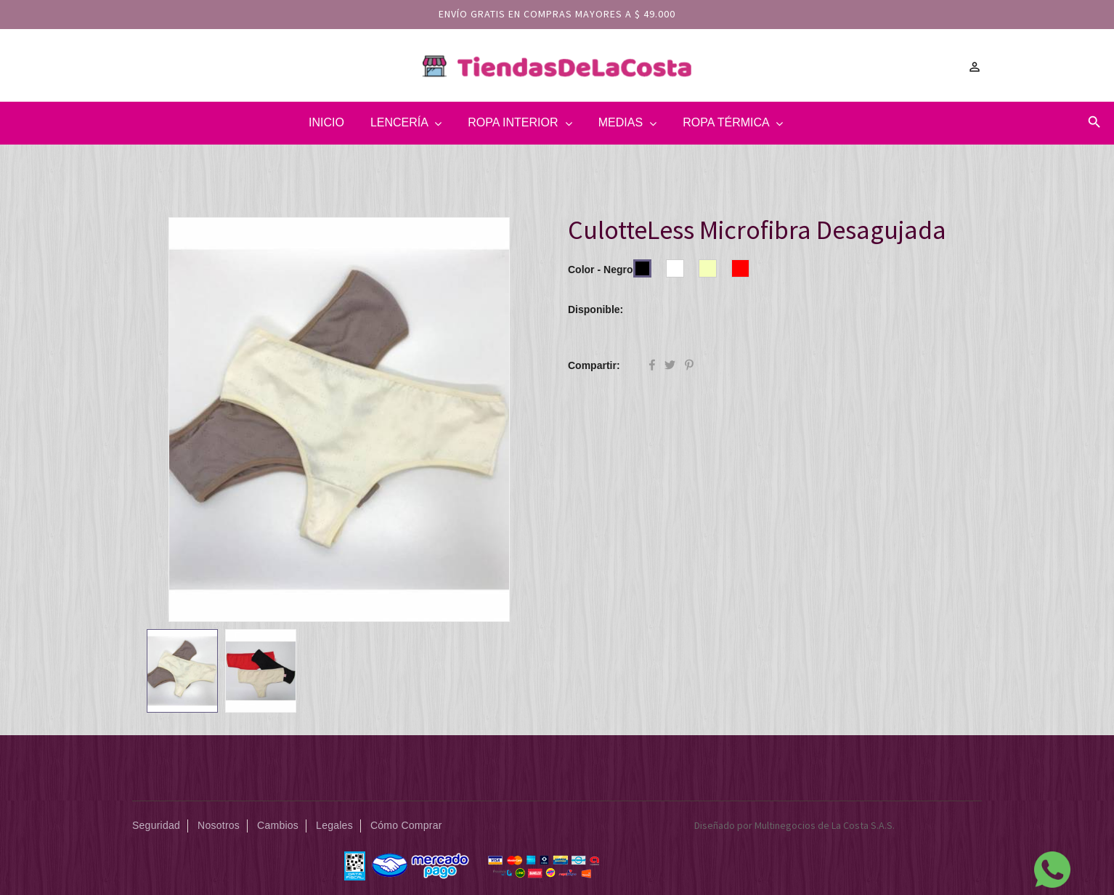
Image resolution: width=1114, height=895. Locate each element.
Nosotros (219, 825)
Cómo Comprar (406, 825)
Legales (334, 825)
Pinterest (689, 366)
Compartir (652, 366)
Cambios (277, 825)
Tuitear (669, 366)
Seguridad (156, 825)
